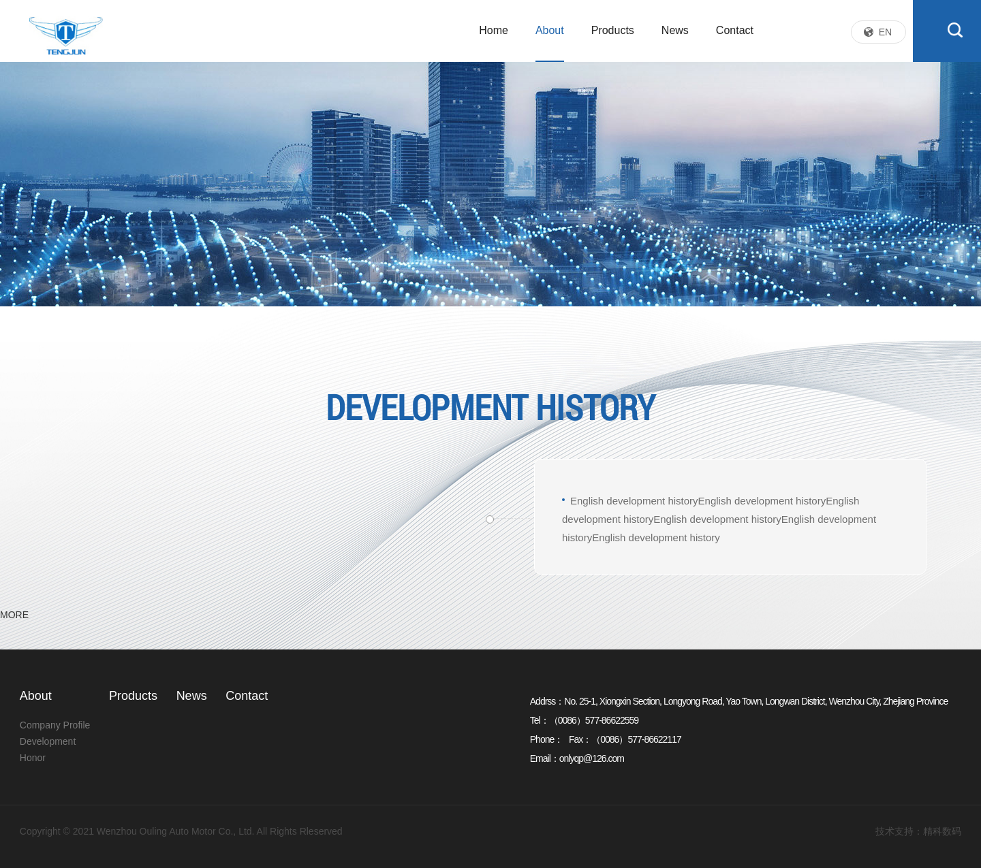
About (549, 30)
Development (48, 741)
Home (493, 30)
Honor (33, 757)
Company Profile (55, 725)
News (675, 30)
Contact (734, 30)
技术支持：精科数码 (918, 831)
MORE (14, 614)
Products (612, 30)
